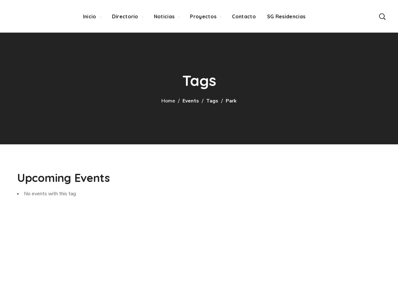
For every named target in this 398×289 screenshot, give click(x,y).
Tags (212, 100)
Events (191, 100)
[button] (382, 16)
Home (168, 100)
